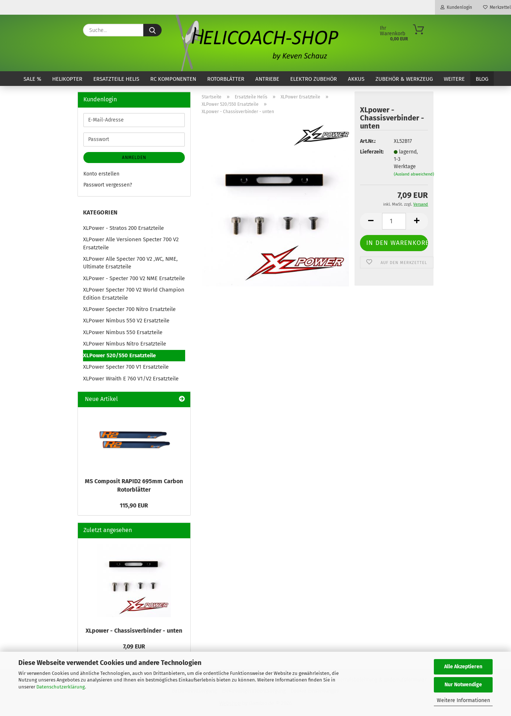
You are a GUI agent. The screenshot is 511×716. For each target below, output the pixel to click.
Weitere (454, 79)
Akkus (356, 79)
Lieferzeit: (371, 152)
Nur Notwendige (463, 684)
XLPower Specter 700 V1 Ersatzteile (126, 367)
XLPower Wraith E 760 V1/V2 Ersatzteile (131, 378)
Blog (482, 79)
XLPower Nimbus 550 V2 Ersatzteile (126, 320)
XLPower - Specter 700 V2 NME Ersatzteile (134, 278)
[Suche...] (152, 30)
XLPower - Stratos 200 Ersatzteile (123, 228)
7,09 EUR (134, 646)
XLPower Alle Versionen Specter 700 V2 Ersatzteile (131, 243)
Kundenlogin (456, 7)
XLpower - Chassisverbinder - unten (134, 630)
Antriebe (267, 79)
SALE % (32, 79)
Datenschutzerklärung (60, 687)
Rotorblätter (225, 79)
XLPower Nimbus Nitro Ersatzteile (124, 343)
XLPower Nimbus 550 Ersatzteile (122, 332)
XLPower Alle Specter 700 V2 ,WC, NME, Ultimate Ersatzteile (130, 263)
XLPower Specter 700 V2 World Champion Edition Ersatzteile (133, 293)
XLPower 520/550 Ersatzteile (119, 355)
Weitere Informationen (463, 700)
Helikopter (67, 79)
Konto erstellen (101, 174)
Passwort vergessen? (107, 185)
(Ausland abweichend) (414, 174)
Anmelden (134, 157)
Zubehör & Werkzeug (404, 79)
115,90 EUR (134, 505)
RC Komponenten (173, 79)
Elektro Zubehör (313, 79)
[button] (371, 221)
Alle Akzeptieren (463, 666)
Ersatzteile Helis (116, 79)
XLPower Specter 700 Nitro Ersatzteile (129, 309)
